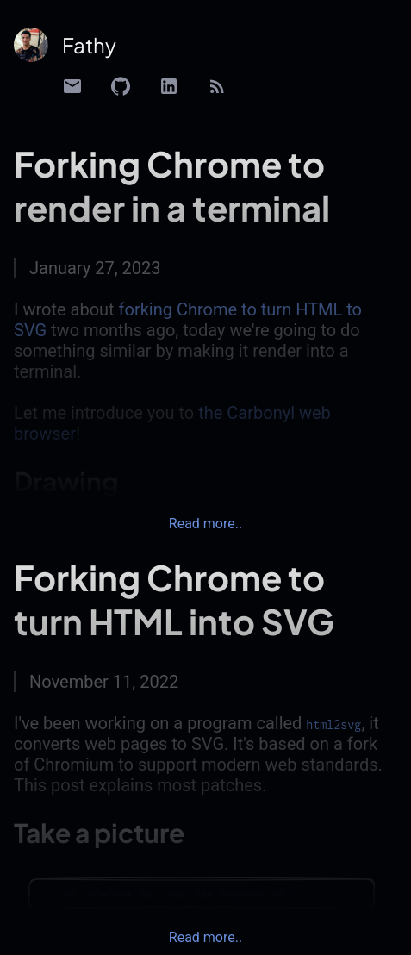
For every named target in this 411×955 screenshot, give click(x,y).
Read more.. (205, 523)
